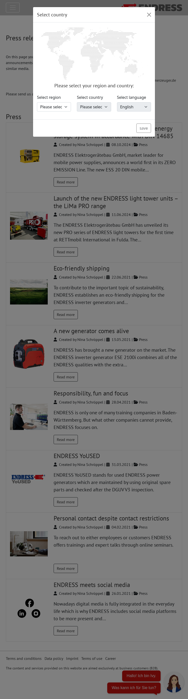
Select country (90, 97)
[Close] (149, 15)
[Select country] (94, 107)
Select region (49, 97)
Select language (131, 97)
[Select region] (54, 107)
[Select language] (134, 107)
